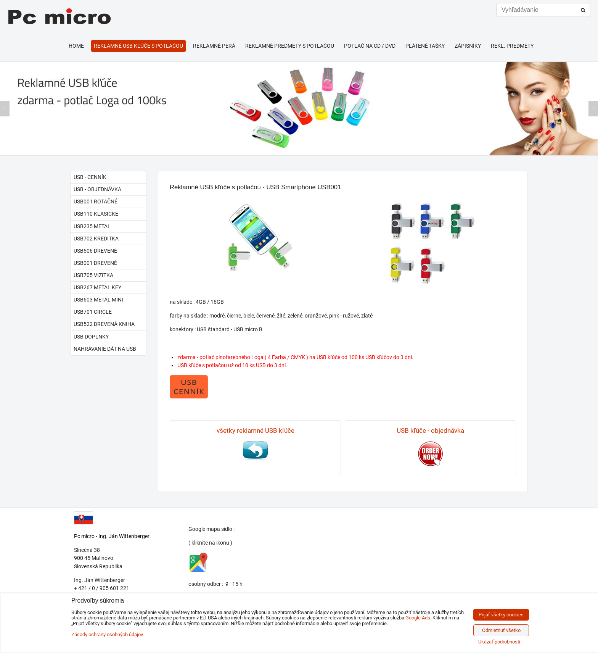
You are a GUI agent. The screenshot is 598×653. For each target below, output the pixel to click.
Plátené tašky (425, 46)
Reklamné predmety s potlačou (289, 46)
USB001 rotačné (95, 201)
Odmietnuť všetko (501, 630)
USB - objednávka (97, 189)
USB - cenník (90, 177)
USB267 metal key (97, 287)
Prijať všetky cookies (501, 615)
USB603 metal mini (98, 300)
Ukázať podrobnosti (499, 642)
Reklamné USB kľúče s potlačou (138, 46)
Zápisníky (468, 46)
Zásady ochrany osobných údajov (107, 634)
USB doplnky (91, 337)
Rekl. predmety (512, 46)
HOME (76, 46)
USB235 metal (92, 226)
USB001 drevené (95, 263)
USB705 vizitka (93, 275)
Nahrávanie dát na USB (105, 349)
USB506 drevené (95, 251)
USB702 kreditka (96, 238)
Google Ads (417, 618)
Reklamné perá (214, 46)
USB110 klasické (96, 214)
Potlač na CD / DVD (369, 46)
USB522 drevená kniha (104, 324)
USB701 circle (93, 312)
